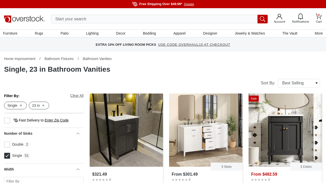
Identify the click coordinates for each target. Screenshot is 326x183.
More (318, 34)
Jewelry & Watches (249, 34)
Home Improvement (19, 60)
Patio (65, 34)
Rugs (40, 34)
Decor (121, 34)
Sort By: (290, 84)
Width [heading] (41, 170)
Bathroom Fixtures (59, 60)
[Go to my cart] (319, 18)
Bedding (149, 34)
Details (189, 4)
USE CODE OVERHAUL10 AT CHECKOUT (194, 46)
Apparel (179, 34)
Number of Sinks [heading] (41, 134)
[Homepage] (24, 19)
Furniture (11, 34)
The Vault (289, 34)
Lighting (92, 34)
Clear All (77, 97)
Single (13, 157)
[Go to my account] (279, 19)
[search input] (159, 19)
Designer (210, 34)
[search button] (262, 19)
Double (13, 146)
